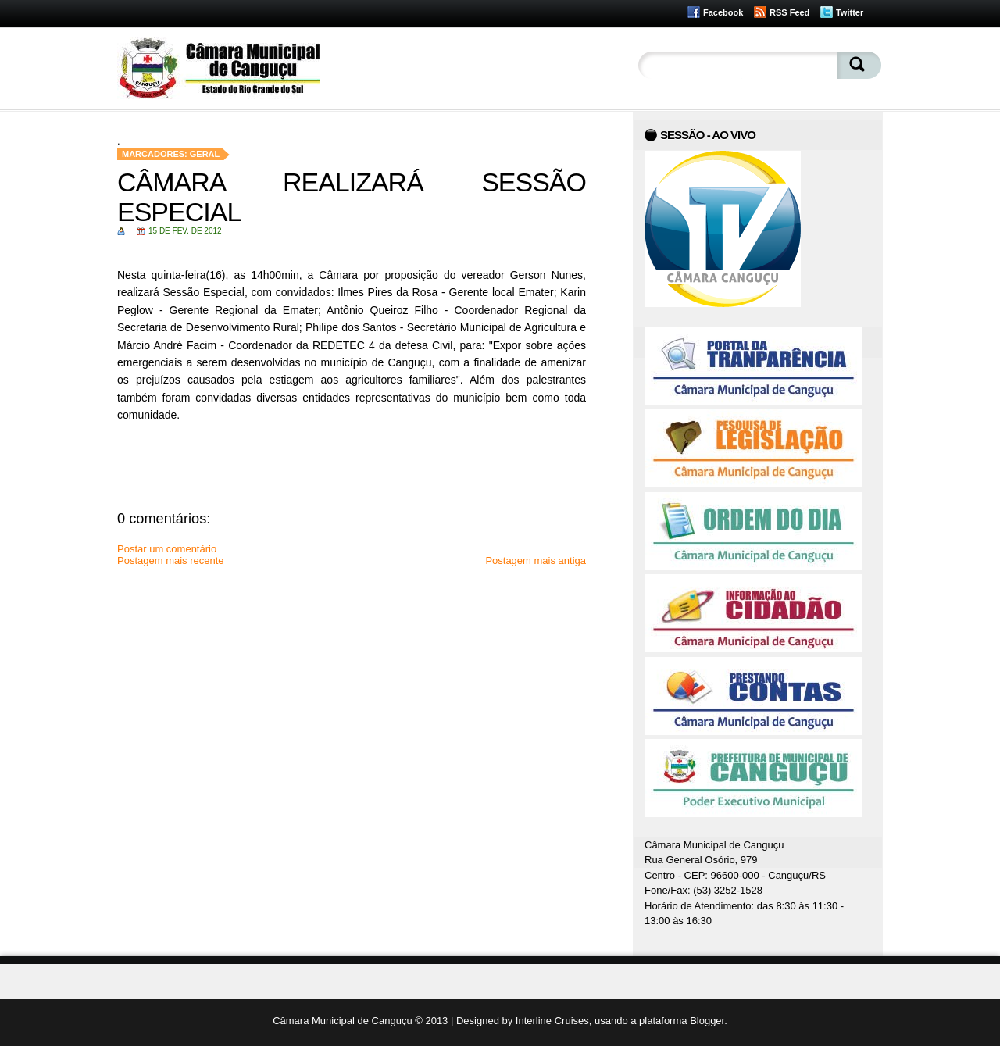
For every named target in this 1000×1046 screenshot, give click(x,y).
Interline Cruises (552, 1020)
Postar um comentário (166, 549)
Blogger (707, 1020)
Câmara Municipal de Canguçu (342, 1020)
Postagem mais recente (170, 560)
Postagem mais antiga (535, 560)
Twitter (849, 12)
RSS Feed (789, 12)
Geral (205, 154)
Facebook (723, 12)
